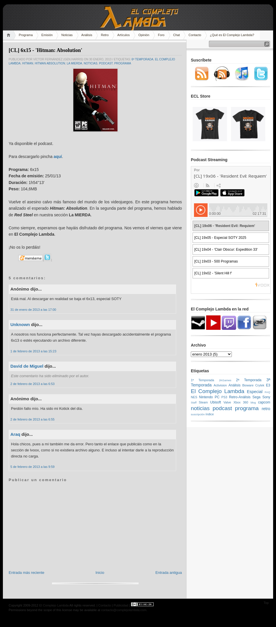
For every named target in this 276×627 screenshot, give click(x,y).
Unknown (20, 324)
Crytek (259, 385)
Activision (220, 385)
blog (253, 402)
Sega (256, 397)
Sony (266, 397)
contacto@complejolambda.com (123, 610)
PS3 (224, 397)
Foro (161, 35)
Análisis (86, 35)
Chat (176, 35)
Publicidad (120, 605)
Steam (203, 402)
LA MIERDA (74, 63)
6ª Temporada (142, 59)
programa (122, 63)
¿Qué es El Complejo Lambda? (232, 35)
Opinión (143, 35)
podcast (106, 63)
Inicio (100, 572)
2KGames (225, 380)
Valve (227, 402)
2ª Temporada (248, 380)
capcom (264, 402)
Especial (254, 391)
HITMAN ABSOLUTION (50, 63)
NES (194, 397)
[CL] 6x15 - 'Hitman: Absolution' (45, 50)
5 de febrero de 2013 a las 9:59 (32, 466)
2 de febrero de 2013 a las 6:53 (32, 384)
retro (266, 408)
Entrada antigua (168, 572)
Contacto (195, 35)
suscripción (198, 414)
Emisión (47, 35)
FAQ (267, 392)
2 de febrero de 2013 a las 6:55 (32, 419)
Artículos (123, 35)
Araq (15, 434)
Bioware (247, 385)
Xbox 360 (241, 402)
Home (9, 35)
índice (210, 414)
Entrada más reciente (26, 572)
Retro (105, 35)
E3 (268, 385)
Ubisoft (215, 402)
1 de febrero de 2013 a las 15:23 (33, 351)
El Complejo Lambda (217, 391)
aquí (58, 156)
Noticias (66, 35)
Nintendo (206, 397)
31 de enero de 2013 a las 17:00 (33, 309)
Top (266, 602)
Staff (194, 402)
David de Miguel (26, 366)
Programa (26, 35)
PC (217, 397)
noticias (90, 63)
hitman (27, 63)
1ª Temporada (202, 380)
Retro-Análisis (240, 397)
